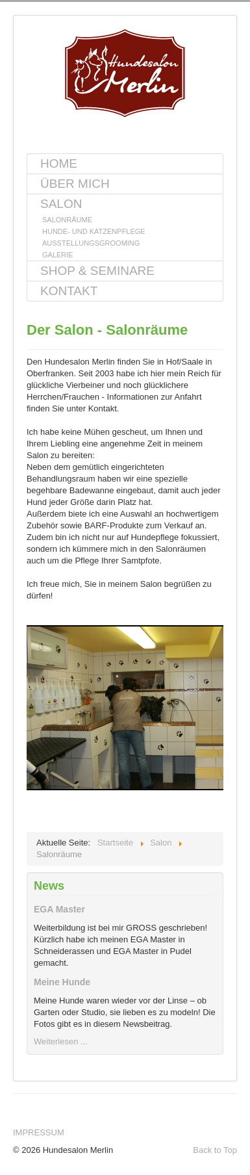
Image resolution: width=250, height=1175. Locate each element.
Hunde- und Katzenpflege (93, 231)
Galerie (57, 255)
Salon (61, 204)
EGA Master (59, 909)
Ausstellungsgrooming (91, 243)
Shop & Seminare (97, 271)
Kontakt (68, 291)
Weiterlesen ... (61, 1041)
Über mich (75, 183)
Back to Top (215, 1150)
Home (58, 163)
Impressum (38, 1132)
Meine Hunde (62, 982)
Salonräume (67, 220)
